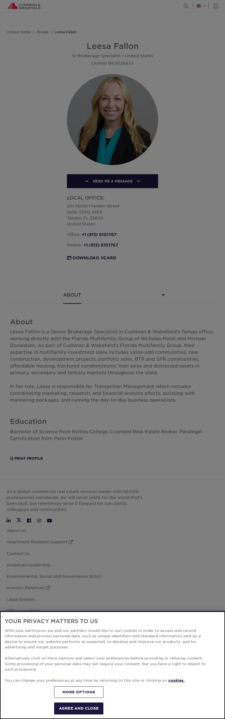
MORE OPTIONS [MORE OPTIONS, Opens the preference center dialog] (78, 692)
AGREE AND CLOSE (79, 708)
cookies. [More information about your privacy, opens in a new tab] (176, 680)
